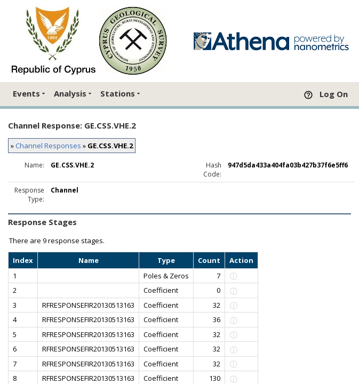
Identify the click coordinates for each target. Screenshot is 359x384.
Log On (334, 94)
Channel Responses (48, 145)
